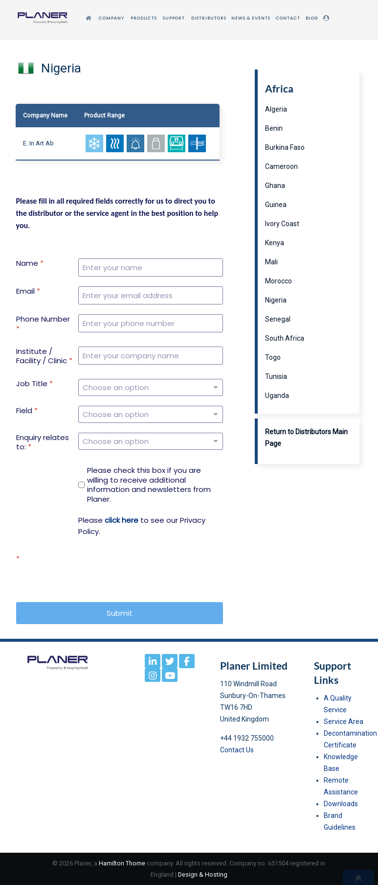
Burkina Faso (285, 147)
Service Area (343, 721)
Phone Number (43, 323)
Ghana (275, 185)
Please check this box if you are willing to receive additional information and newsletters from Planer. (149, 485)
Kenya (274, 243)
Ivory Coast (282, 224)
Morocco (278, 281)
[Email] (150, 295)
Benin (274, 128)
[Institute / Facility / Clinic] (150, 356)
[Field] (150, 414)
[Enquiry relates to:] (150, 441)
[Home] (89, 18)
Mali (271, 262)
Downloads (341, 804)
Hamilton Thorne (122, 863)
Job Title (34, 384)
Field (27, 411)
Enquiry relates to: (42, 442)
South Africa (284, 338)
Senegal (277, 319)
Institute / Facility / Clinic (44, 356)
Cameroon (281, 166)
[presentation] (148, 573)
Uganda (277, 395)
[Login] (327, 18)
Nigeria (276, 300)
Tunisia (276, 376)
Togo (273, 357)
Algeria (276, 109)
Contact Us (237, 750)
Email (28, 291)
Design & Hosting (202, 874)
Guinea (276, 205)
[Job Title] (150, 387)
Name (30, 263)
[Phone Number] (150, 323)
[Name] (150, 267)
